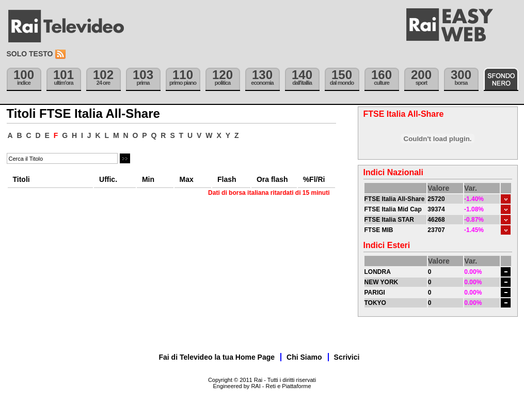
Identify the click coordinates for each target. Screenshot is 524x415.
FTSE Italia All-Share (394, 199)
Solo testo (30, 54)
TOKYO (375, 302)
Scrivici (347, 357)
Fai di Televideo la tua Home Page (217, 357)
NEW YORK (381, 282)
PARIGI (374, 292)
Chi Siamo (304, 357)
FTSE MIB (378, 230)
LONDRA (377, 271)
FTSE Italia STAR (389, 219)
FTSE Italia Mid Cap (393, 209)
